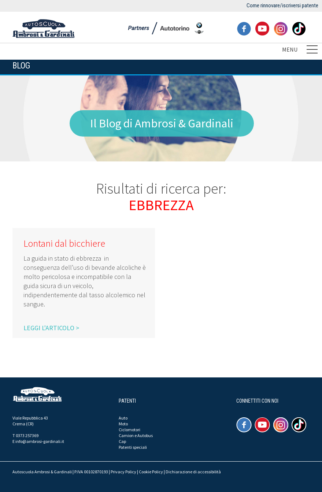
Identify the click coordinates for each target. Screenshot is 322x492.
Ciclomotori (129, 429)
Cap (122, 441)
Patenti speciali (133, 447)
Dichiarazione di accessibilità (193, 471)
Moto (123, 423)
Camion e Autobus (136, 435)
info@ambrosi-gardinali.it (39, 441)
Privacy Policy (123, 471)
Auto (123, 418)
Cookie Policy (151, 471)
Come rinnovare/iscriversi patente (282, 5)
